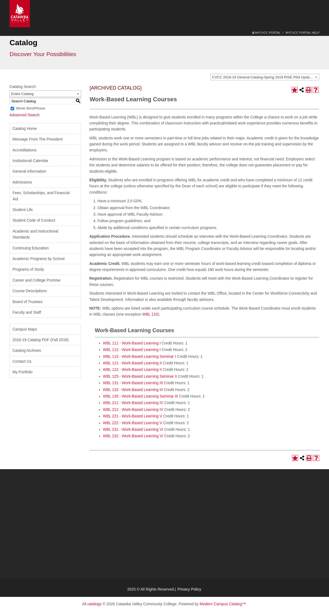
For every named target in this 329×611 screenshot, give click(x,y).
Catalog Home (25, 128)
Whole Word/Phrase (30, 108)
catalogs (94, 604)
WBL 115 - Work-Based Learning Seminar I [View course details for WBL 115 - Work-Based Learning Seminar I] (139, 356)
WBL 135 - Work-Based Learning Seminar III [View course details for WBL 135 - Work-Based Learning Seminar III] (140, 396)
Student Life (23, 209)
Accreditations (24, 150)
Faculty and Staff (27, 312)
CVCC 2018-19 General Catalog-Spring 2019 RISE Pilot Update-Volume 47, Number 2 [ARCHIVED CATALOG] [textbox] (265, 77)
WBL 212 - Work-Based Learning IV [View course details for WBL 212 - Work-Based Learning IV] (133, 409)
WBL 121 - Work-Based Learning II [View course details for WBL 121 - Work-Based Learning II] (132, 363)
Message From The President (38, 139)
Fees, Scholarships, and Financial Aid (41, 196)
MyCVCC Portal (266, 32)
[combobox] (264, 77)
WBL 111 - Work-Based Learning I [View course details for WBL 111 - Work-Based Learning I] (132, 343)
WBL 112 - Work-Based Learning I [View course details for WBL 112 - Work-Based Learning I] (132, 349)
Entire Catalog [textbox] (22, 94)
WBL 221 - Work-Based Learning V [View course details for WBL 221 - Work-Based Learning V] (132, 416)
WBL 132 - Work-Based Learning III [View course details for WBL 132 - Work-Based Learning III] (133, 389)
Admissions (22, 182)
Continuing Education (31, 248)
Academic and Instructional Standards (35, 234)
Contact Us (22, 361)
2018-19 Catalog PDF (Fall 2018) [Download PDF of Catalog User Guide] (41, 340)
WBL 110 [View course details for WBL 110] (150, 314)
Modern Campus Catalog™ (223, 604)
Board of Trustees (28, 302)
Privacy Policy (189, 589)
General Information (29, 171)
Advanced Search (25, 115)
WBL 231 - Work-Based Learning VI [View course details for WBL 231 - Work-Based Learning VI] (133, 429)
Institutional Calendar (30, 160)
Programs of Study (28, 269)
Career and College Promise (37, 280)
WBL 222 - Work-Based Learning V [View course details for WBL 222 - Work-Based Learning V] (132, 423)
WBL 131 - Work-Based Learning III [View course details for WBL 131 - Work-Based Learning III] (133, 383)
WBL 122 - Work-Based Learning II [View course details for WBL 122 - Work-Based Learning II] (132, 369)
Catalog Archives (27, 350)
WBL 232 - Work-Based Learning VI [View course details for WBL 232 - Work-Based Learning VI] (133, 436)
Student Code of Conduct (34, 220)
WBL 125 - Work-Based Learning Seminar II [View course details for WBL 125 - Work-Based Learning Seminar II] (140, 376)
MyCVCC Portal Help (302, 32)
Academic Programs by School (38, 258)
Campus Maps (25, 329)
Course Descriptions (30, 291)
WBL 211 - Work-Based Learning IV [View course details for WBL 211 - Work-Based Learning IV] (133, 403)
